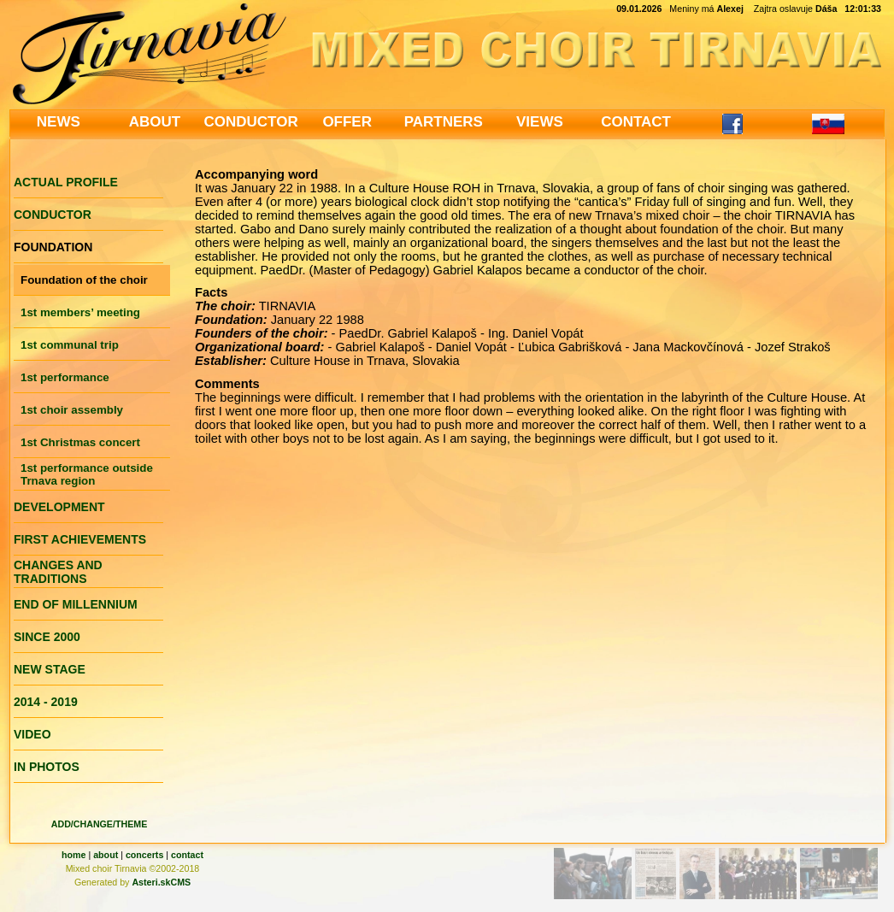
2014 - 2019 (46, 702)
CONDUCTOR (250, 122)
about (105, 855)
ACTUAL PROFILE (66, 182)
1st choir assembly (72, 409)
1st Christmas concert (80, 442)
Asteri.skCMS (161, 882)
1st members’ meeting (80, 312)
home (73, 855)
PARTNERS (443, 122)
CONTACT (636, 122)
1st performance (65, 377)
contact (187, 855)
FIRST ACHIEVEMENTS (80, 539)
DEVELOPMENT (59, 507)
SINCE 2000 (47, 637)
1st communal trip (70, 344)
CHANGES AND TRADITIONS (58, 571)
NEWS (58, 122)
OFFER (347, 122)
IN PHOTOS (46, 767)
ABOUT (154, 122)
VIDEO (32, 734)
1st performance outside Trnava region (87, 474)
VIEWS (539, 122)
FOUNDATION (53, 247)
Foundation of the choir (84, 280)
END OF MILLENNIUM (76, 604)
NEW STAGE (49, 669)
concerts (144, 855)
